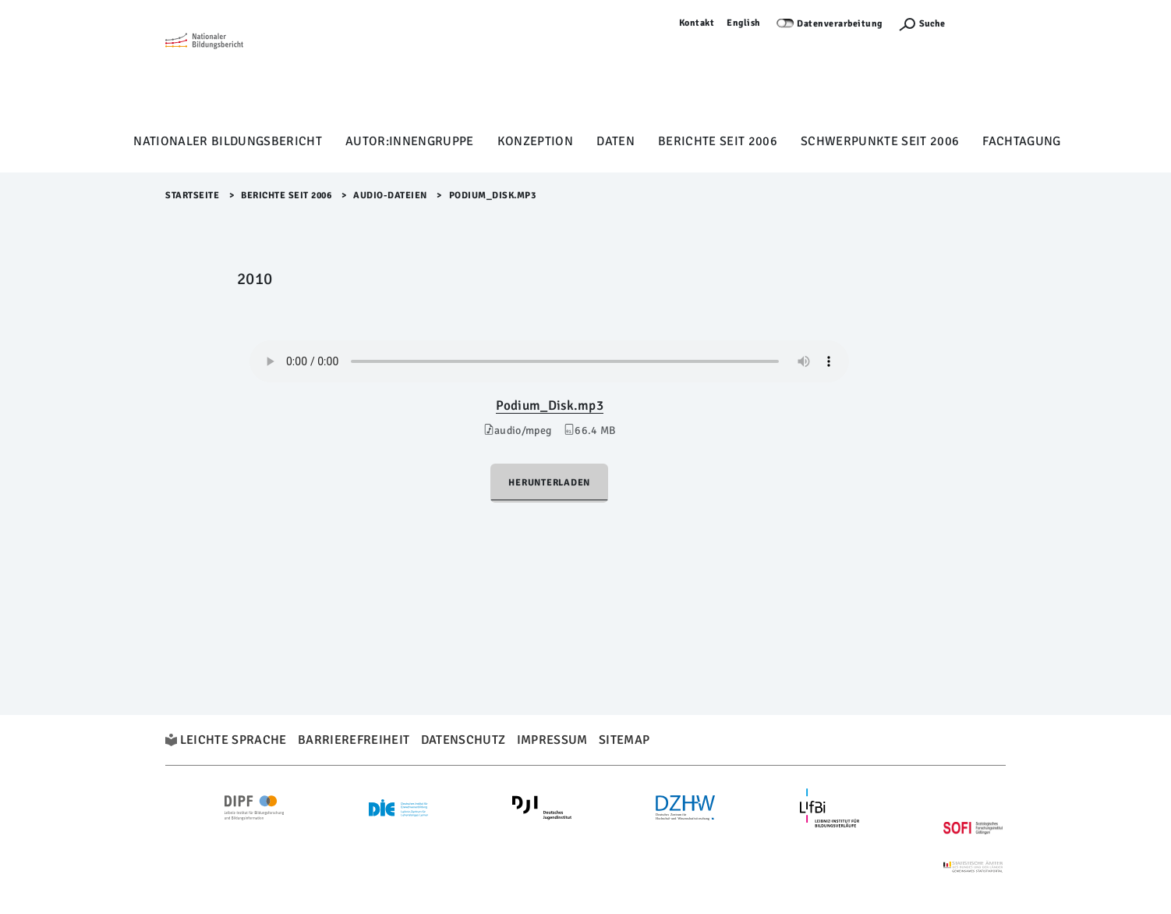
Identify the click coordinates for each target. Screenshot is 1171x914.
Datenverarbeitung (840, 24)
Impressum (552, 740)
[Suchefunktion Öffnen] (921, 24)
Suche (932, 24)
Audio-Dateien (390, 195)
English (744, 23)
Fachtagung (1021, 141)
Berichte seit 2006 (717, 141)
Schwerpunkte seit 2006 (880, 141)
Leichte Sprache (233, 740)
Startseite (192, 195)
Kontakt (697, 23)
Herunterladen (549, 483)
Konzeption (535, 141)
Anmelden (983, 23)
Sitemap (624, 740)
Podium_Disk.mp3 (549, 405)
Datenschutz (463, 740)
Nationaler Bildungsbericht (227, 141)
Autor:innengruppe (409, 141)
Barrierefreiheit (353, 740)
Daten (615, 141)
